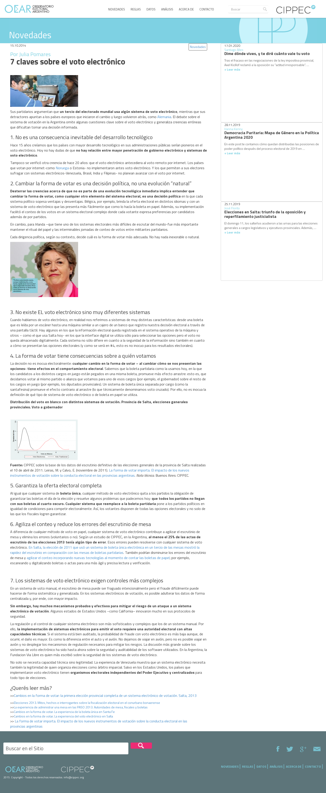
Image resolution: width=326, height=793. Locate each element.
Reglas (136, 9)
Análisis (167, 9)
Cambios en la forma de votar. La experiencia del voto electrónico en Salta (63, 716)
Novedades (116, 9)
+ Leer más (232, 69)
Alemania (164, 116)
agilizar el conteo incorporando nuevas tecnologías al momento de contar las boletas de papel (98, 557)
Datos (151, 9)
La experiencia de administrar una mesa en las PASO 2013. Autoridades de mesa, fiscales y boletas (81, 707)
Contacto (206, 9)
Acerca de (186, 9)
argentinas (126, 475)
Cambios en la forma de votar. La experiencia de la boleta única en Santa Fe (64, 711)
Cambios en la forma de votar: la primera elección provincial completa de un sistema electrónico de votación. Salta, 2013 (105, 695)
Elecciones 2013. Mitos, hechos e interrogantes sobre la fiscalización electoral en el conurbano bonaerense (87, 702)
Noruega (62, 168)
